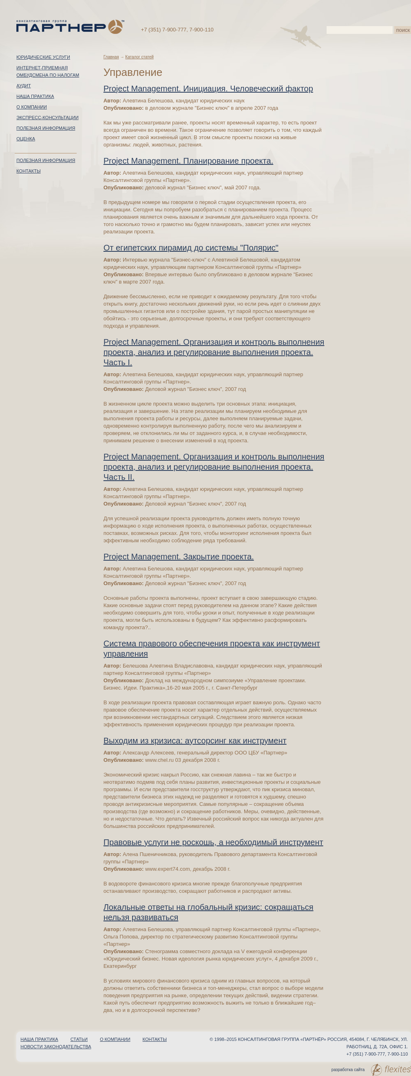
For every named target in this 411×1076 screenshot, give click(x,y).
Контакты (28, 171)
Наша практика (35, 96)
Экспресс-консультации (47, 117)
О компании (31, 106)
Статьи (79, 1039)
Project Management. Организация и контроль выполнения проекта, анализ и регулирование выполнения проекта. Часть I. (214, 352)
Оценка (25, 138)
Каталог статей (139, 57)
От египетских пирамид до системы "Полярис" (191, 247)
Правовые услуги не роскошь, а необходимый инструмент (213, 842)
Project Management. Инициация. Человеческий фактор (208, 88)
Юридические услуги (43, 57)
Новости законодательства (55, 1046)
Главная (111, 57)
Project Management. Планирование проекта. (189, 160)
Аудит (23, 85)
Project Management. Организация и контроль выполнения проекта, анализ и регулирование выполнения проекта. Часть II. (214, 466)
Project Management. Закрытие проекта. (179, 556)
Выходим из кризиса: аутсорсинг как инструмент (195, 740)
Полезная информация (45, 128)
